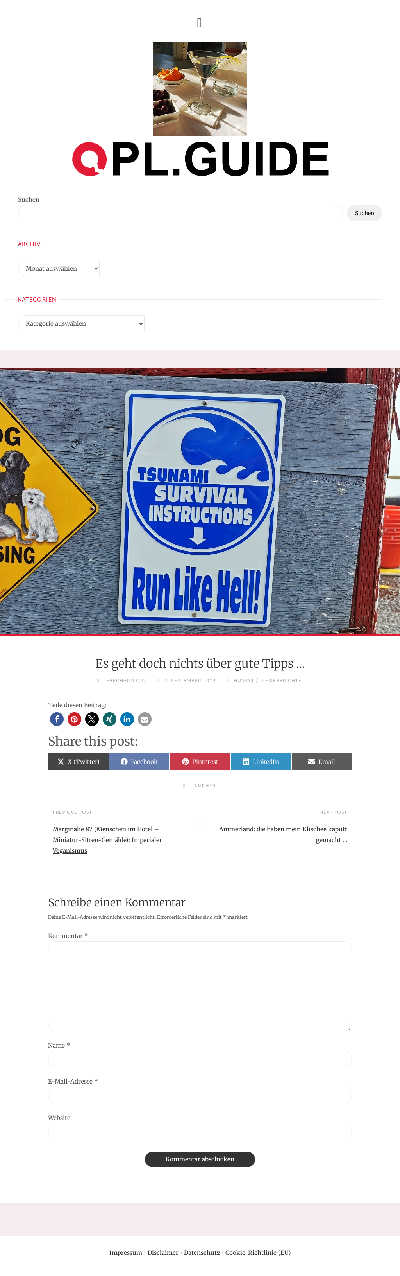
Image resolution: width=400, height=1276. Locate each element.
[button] (57, 719)
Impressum (125, 1252)
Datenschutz (202, 1252)
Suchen (28, 199)
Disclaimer (163, 1252)
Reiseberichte (282, 680)
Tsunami (204, 785)
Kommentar (68, 936)
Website (59, 1117)
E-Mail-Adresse (73, 1081)
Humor (244, 680)
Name (59, 1045)
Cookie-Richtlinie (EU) (258, 1252)
